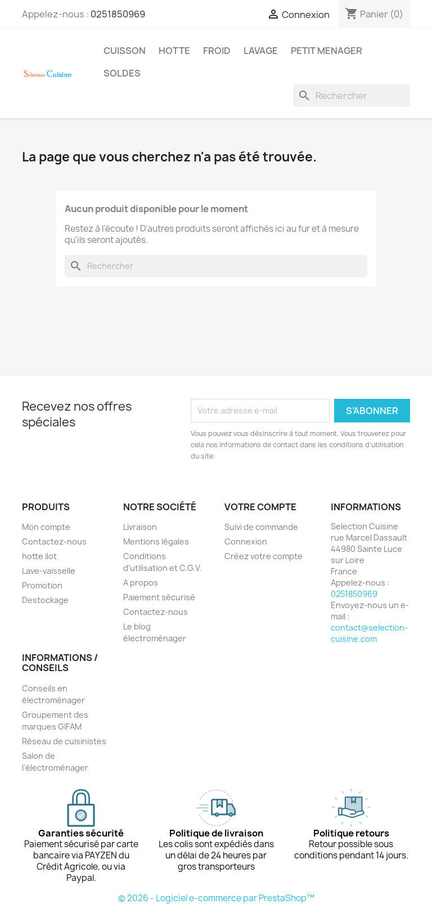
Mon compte (46, 526)
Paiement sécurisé (159, 597)
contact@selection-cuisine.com (369, 633)
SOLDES (122, 73)
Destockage (45, 600)
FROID (217, 50)
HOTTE (174, 50)
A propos (140, 582)
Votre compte (260, 507)
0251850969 (118, 14)
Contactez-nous (54, 541)
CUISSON (125, 50)
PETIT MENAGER (326, 50)
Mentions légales (156, 541)
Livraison (140, 526)
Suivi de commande (261, 526)
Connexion (245, 541)
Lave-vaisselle (48, 570)
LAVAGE (261, 50)
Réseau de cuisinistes (64, 741)
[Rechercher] (351, 95)
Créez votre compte (263, 556)
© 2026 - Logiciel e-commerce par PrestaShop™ (216, 898)
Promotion (42, 585)
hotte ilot (39, 556)
